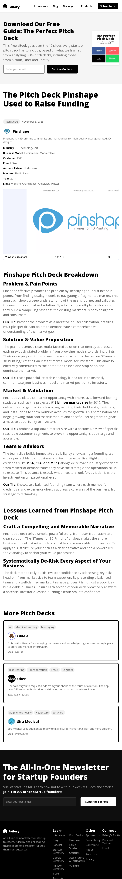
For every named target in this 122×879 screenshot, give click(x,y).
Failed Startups (74, 846)
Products (86, 6)
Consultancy (93, 840)
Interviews (41, 6)
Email (105, 848)
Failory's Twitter (110, 835)
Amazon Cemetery (58, 867)
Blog (55, 6)
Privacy (90, 859)
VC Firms (74, 865)
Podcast (57, 844)
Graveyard (69, 6)
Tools (56, 873)
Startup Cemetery (58, 851)
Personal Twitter (107, 842)
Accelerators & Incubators (77, 859)
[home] (11, 6)
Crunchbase (29, 183)
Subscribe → (108, 6)
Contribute (92, 844)
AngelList (43, 183)
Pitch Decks (11, 121)
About (89, 849)
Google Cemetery (58, 859)
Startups (74, 852)
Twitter (55, 183)
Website (16, 183)
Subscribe (92, 854)
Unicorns (74, 840)
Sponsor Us (93, 835)
